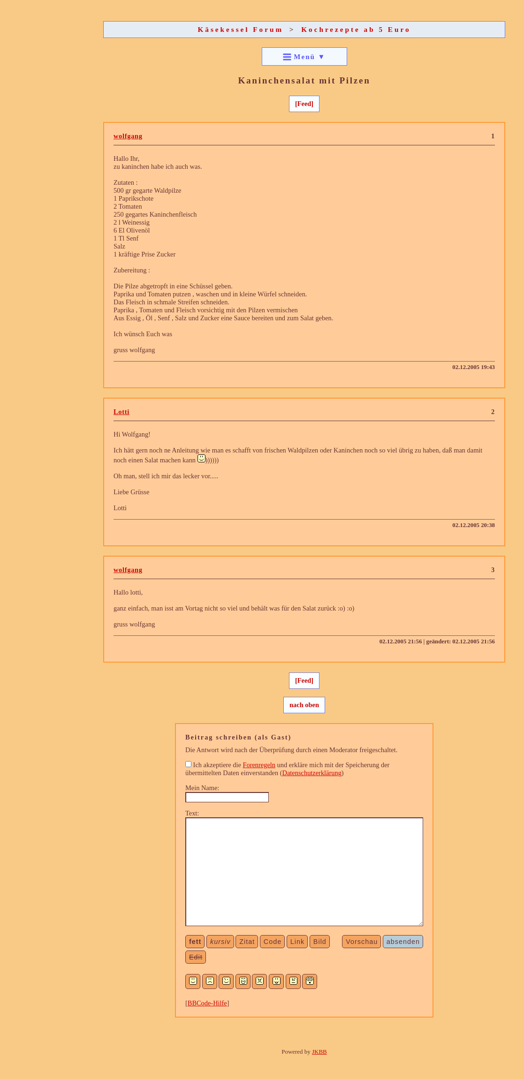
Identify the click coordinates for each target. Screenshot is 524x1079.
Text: (192, 813)
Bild (320, 941)
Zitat (247, 941)
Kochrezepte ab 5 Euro (355, 29)
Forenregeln (259, 765)
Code (272, 941)
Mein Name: (202, 788)
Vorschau (362, 941)
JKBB (319, 1051)
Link (297, 941)
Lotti (121, 411)
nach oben (304, 705)
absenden (403, 941)
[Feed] (304, 103)
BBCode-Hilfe (207, 1003)
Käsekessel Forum (241, 29)
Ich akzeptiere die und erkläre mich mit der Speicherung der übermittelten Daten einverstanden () (287, 769)
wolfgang (128, 136)
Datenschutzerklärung (312, 773)
